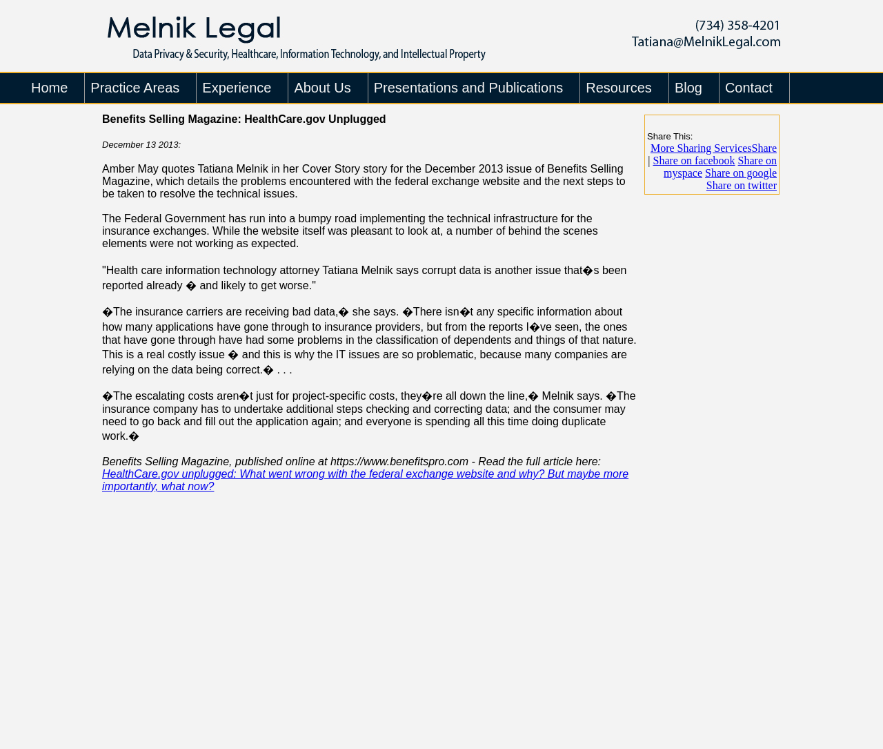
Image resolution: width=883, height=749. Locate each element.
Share (714, 148)
